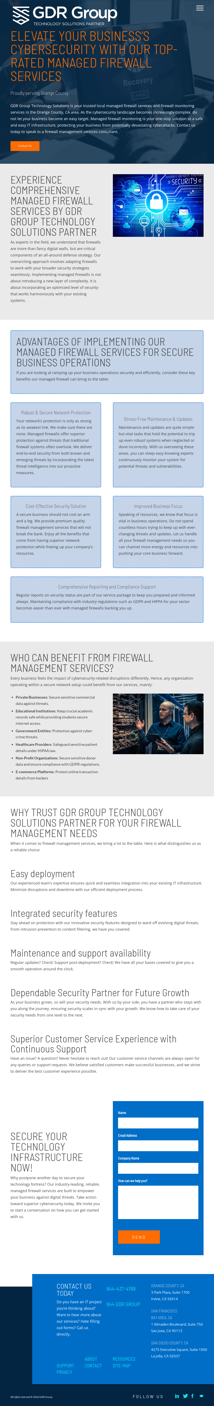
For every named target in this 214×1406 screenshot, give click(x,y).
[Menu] (199, 11)
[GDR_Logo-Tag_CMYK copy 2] (65, 16)
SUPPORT (65, 1365)
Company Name (128, 1158)
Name (123, 1112)
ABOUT (91, 1359)
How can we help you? (132, 1181)
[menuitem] (199, 11)
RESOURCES (124, 1359)
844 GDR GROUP (123, 1304)
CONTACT (93, 1365)
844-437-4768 (121, 1288)
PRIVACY (64, 1372)
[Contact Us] (24, 146)
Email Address (129, 1135)
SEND (139, 1237)
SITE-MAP (122, 1365)
